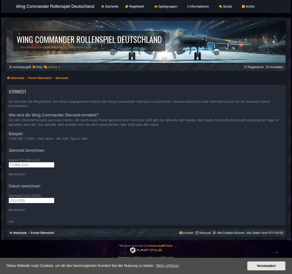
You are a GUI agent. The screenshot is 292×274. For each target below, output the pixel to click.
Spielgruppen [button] (168, 6)
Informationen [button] (200, 6)
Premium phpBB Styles (160, 246)
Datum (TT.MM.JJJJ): (25, 160)
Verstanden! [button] (266, 266)
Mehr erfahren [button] (167, 266)
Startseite (109, 6)
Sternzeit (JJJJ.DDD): (25, 196)
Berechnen (17, 174)
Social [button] (227, 6)
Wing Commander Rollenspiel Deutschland (55, 6)
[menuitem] (37, 67)
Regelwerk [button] (137, 6)
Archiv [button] (250, 6)
